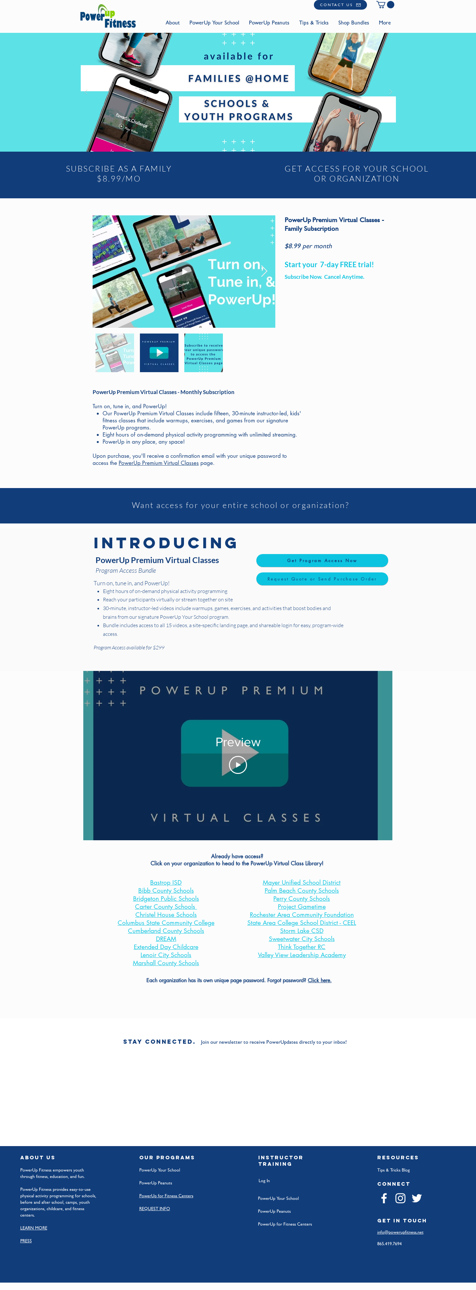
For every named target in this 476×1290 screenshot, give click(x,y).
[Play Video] (238, 765)
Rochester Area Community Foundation (302, 915)
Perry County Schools (301, 899)
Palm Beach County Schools (302, 891)
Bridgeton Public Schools (166, 899)
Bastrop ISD (166, 883)
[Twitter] (417, 1198)
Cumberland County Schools (166, 931)
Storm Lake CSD (302, 931)
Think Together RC (301, 947)
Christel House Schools (166, 915)
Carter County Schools (166, 907)
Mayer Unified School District (302, 883)
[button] (385, 4)
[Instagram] (400, 1198)
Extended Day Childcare (166, 947)
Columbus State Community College (166, 923)
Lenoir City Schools (166, 955)
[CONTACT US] (340, 5)
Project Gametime (302, 907)
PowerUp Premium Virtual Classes (159, 462)
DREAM (166, 939)
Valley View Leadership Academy (302, 955)
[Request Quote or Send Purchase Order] (322, 578)
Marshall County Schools (166, 963)
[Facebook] (384, 1198)
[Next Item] (264, 271)
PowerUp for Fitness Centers (285, 1224)
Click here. (320, 980)
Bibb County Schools (166, 891)
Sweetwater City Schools (302, 939)
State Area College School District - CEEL (301, 923)
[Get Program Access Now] (322, 560)
